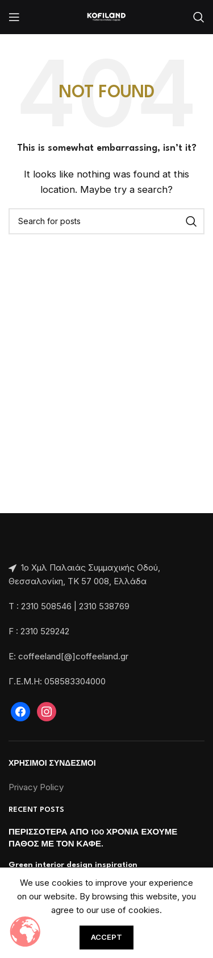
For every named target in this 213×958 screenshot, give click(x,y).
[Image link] (10, 542)
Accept (106, 937)
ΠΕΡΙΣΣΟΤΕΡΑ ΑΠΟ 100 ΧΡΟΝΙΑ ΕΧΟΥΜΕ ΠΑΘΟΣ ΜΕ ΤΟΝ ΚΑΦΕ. (93, 838)
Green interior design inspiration (73, 865)
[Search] (198, 17)
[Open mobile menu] (14, 17)
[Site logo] (106, 16)
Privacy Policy (36, 787)
